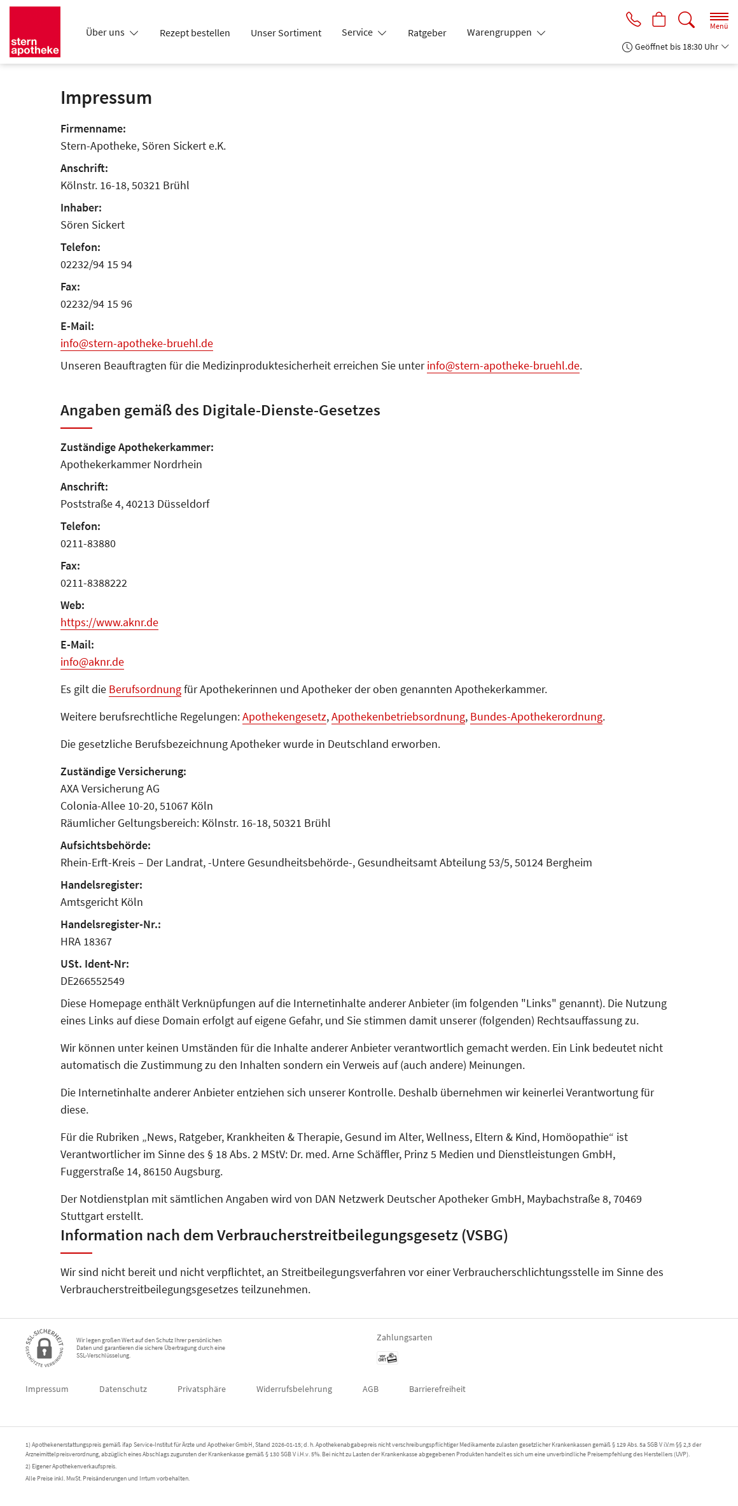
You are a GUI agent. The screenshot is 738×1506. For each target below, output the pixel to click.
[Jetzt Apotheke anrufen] (631, 20)
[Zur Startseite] (40, 31)
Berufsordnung (145, 689)
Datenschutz (123, 1389)
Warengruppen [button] (500, 31)
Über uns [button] (106, 31)
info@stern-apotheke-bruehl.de (136, 343)
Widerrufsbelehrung (294, 1389)
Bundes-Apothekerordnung (536, 716)
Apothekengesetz (284, 716)
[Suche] (686, 20)
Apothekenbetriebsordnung (398, 716)
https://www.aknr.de (109, 622)
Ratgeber (427, 32)
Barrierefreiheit (437, 1389)
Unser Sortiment (286, 32)
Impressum (47, 1389)
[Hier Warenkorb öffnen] (658, 20)
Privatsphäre (202, 1389)
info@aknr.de (92, 661)
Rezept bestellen (195, 32)
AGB (371, 1389)
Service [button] (358, 31)
